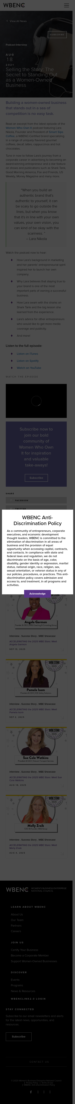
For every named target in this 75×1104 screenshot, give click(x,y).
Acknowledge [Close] (37, 593)
